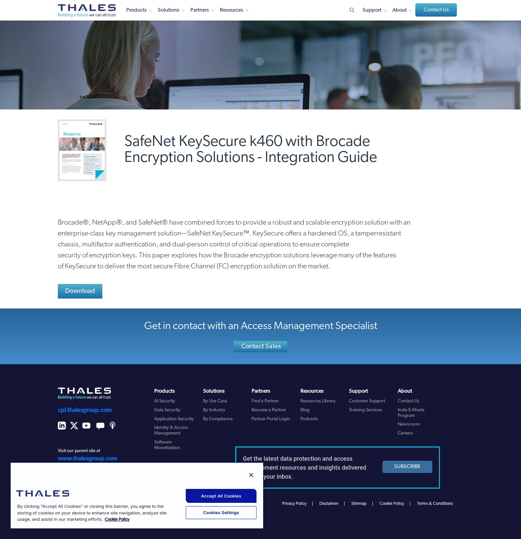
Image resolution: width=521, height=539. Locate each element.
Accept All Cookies (221, 496)
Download (80, 291)
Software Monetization (167, 445)
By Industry (214, 410)
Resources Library (318, 401)
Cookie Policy (391, 504)
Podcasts (309, 419)
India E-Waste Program (411, 413)
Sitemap (358, 504)
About (399, 10)
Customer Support (367, 401)
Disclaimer (328, 504)
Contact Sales (261, 346)
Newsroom (409, 424)
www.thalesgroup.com (87, 459)
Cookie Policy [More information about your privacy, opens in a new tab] (117, 519)
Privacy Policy (294, 504)
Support (372, 10)
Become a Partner (269, 410)
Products (136, 10)
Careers (405, 433)
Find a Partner (265, 401)
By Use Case (215, 401)
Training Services (365, 410)
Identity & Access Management (171, 430)
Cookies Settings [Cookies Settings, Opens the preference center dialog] (221, 512)
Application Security (174, 419)
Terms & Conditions (435, 504)
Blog (304, 410)
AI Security (164, 401)
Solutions (168, 10)
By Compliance (218, 419)
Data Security (167, 410)
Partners (199, 10)
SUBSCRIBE (407, 466)
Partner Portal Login (271, 419)
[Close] (251, 475)
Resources (231, 10)
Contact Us (436, 10)
